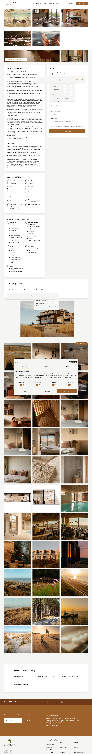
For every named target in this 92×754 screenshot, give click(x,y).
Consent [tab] (24, 366)
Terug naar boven (81, 343)
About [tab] (67, 366)
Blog (61, 740)
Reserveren (67, 131)
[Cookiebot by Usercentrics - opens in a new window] (70, 362)
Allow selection (46, 391)
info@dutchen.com (50, 747)
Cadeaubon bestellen (52, 725)
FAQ (61, 745)
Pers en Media (77, 745)
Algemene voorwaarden (79, 752)
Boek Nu (81, 3)
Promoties (62, 752)
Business (62, 750)
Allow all (66, 391)
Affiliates (76, 747)
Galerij (61, 742)
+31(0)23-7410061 (50, 744)
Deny (25, 391)
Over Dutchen (63, 747)
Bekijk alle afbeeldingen (16, 59)
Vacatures (76, 742)
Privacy (75, 750)
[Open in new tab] (74, 18)
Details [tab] (46, 366)
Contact (75, 740)
